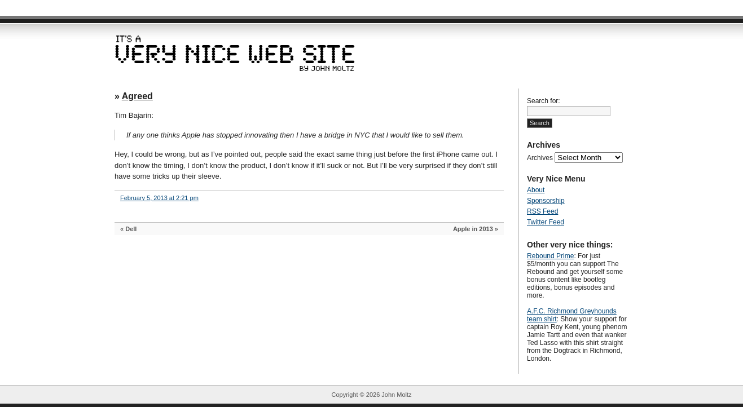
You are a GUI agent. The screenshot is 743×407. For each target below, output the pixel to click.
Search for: (543, 101)
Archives (540, 158)
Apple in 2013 (473, 228)
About (535, 190)
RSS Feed (542, 211)
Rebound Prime (550, 256)
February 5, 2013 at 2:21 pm (159, 197)
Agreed (137, 96)
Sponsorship (546, 201)
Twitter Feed (545, 222)
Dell (131, 228)
